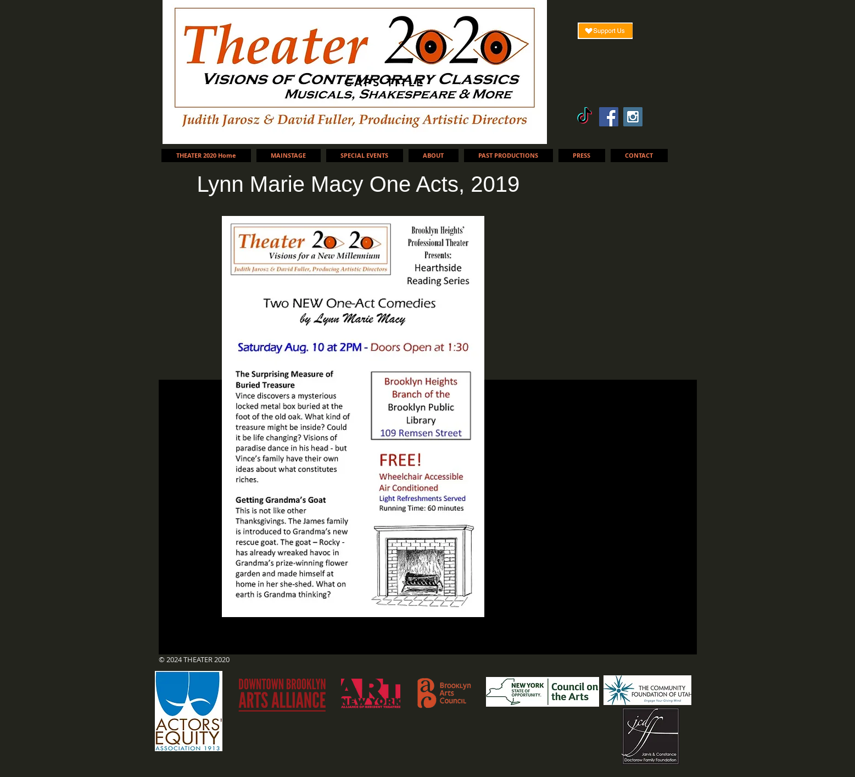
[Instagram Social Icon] (632, 116)
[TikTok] (584, 116)
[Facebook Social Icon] (608, 116)
